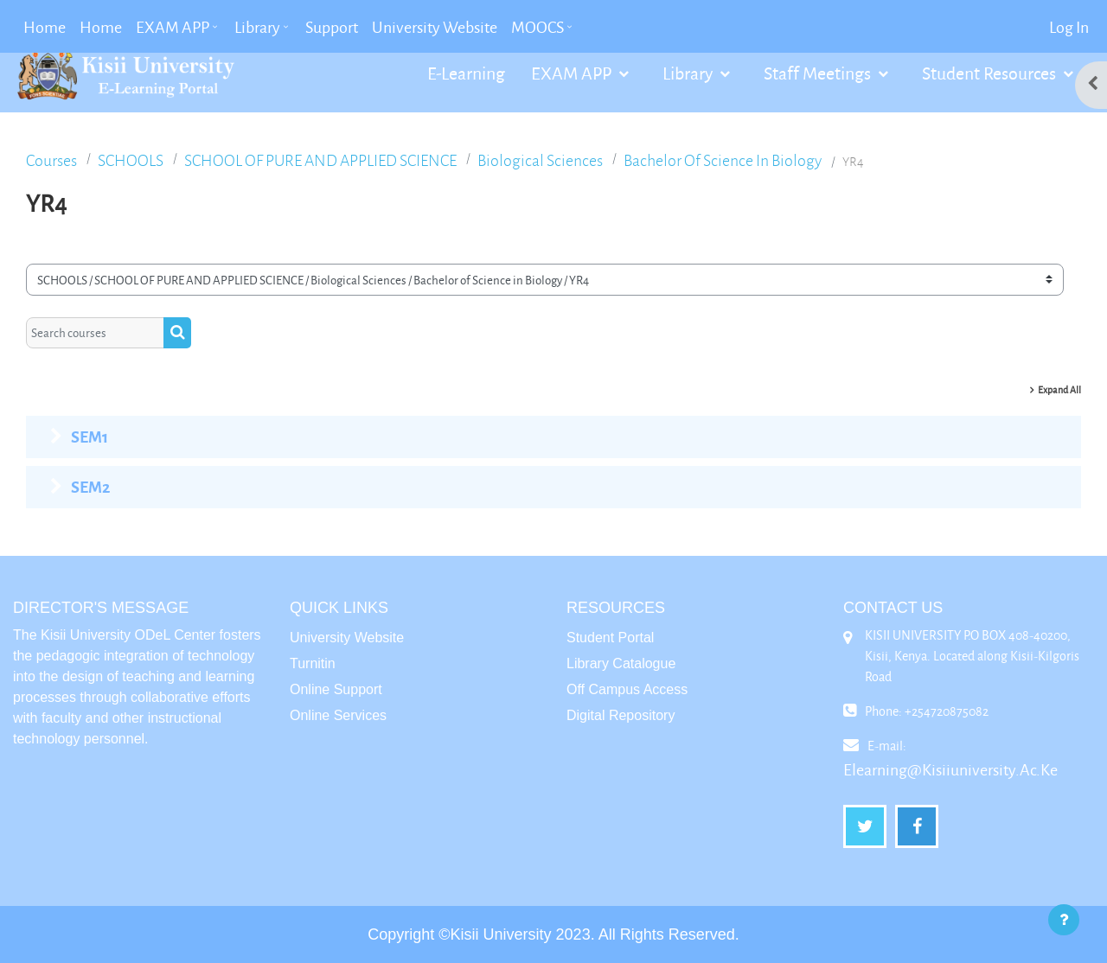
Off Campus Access (627, 689)
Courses (51, 160)
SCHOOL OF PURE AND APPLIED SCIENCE (320, 160)
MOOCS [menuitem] (537, 27)
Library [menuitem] (257, 27)
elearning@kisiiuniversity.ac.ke (950, 769)
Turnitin (313, 663)
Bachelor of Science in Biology (723, 160)
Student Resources (990, 73)
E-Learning (466, 73)
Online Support (336, 689)
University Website (347, 637)
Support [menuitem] (331, 27)
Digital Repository (620, 715)
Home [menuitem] (44, 27)
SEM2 (90, 486)
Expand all (1059, 389)
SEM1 (89, 436)
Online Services (338, 715)
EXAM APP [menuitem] (172, 27)
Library (689, 73)
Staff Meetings (819, 73)
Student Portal (610, 637)
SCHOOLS (130, 160)
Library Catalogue (620, 663)
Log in (1069, 27)
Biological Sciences (540, 160)
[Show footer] (1063, 919)
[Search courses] (95, 333)
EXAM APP (573, 73)
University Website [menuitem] (434, 27)
